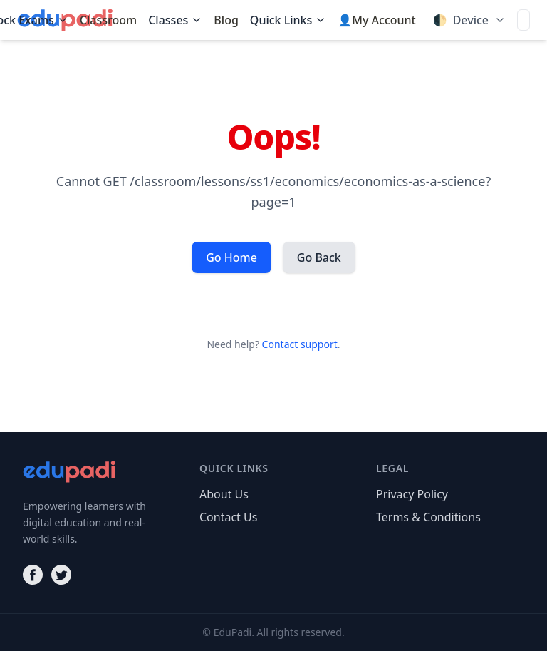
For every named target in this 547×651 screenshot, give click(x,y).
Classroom (108, 20)
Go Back (319, 257)
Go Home (231, 257)
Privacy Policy (412, 494)
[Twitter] (61, 575)
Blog (226, 20)
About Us (224, 494)
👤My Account (376, 20)
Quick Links (288, 20)
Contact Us (228, 517)
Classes (175, 20)
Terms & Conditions (428, 517)
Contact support (300, 344)
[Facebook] (33, 575)
